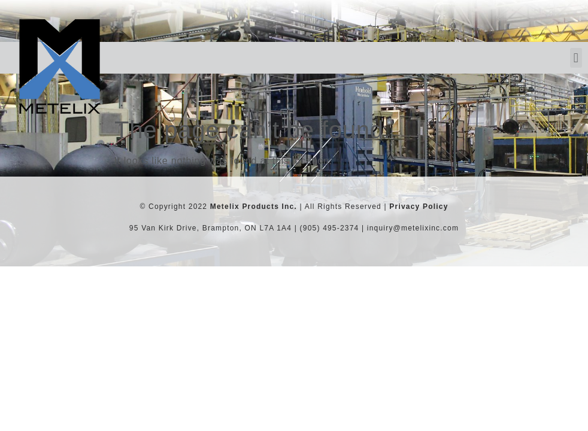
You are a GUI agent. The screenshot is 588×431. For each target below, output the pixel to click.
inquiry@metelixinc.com (413, 228)
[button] (576, 58)
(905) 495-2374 (329, 228)
